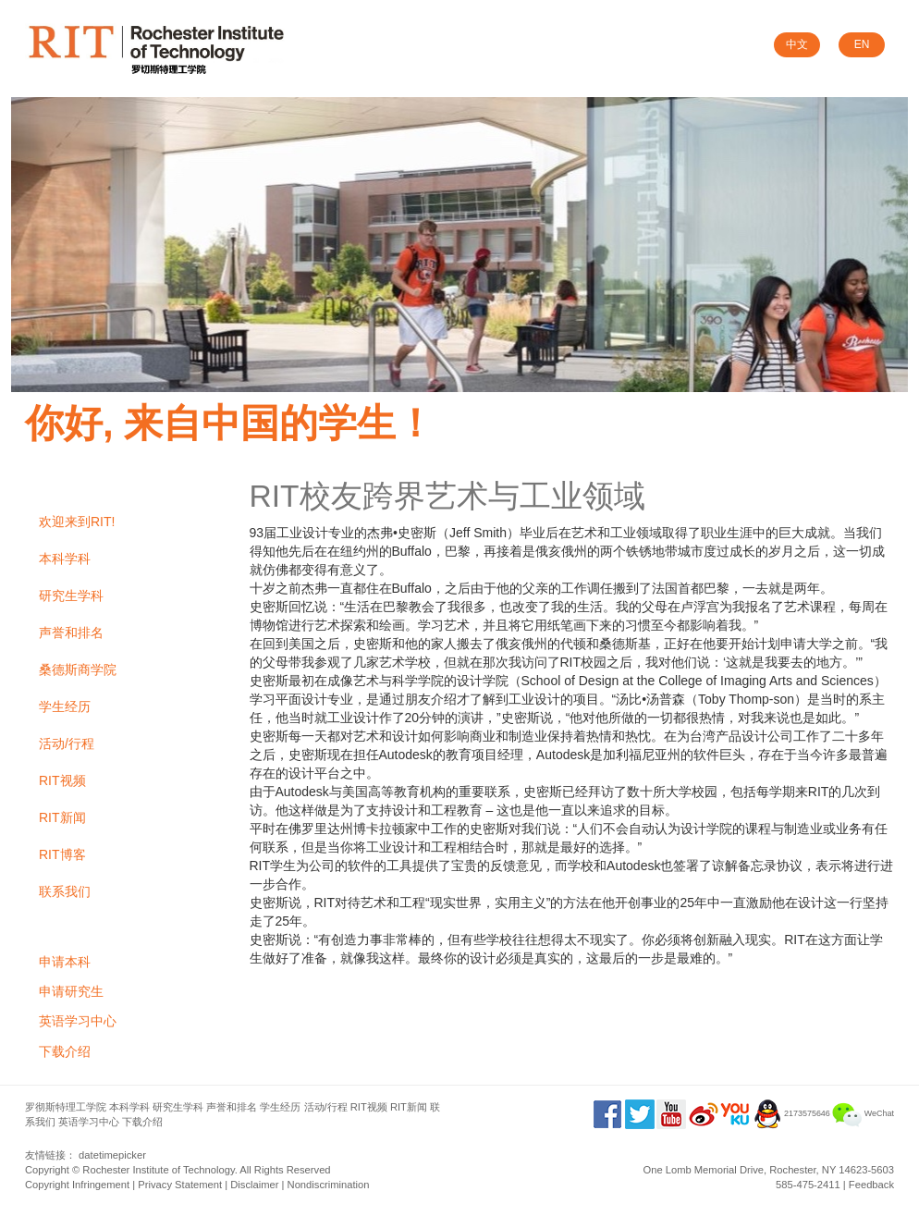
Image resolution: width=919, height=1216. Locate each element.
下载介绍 (65, 1051)
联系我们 (65, 891)
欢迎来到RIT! (77, 521)
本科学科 (65, 558)
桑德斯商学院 (77, 669)
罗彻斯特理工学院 (65, 1106)
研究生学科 (71, 595)
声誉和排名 (71, 632)
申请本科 (65, 961)
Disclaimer (254, 1184)
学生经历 (65, 706)
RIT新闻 (62, 817)
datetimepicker (112, 1155)
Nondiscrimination (329, 1184)
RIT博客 (62, 854)
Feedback (871, 1184)
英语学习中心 (77, 1020)
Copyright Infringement (77, 1184)
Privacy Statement (180, 1184)
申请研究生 (71, 991)
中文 (797, 44)
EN (862, 44)
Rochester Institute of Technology (158, 1169)
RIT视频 (62, 780)
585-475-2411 (808, 1184)
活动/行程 (66, 743)
